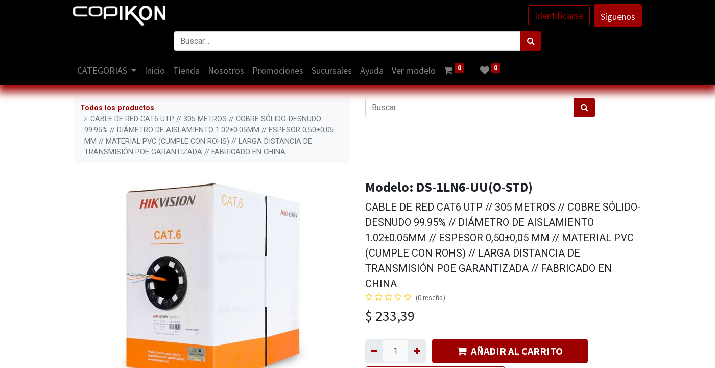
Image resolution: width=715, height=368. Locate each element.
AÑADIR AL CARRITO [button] (510, 350)
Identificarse (558, 15)
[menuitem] (156, 70)
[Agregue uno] (416, 351)
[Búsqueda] (530, 41)
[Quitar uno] (374, 351)
